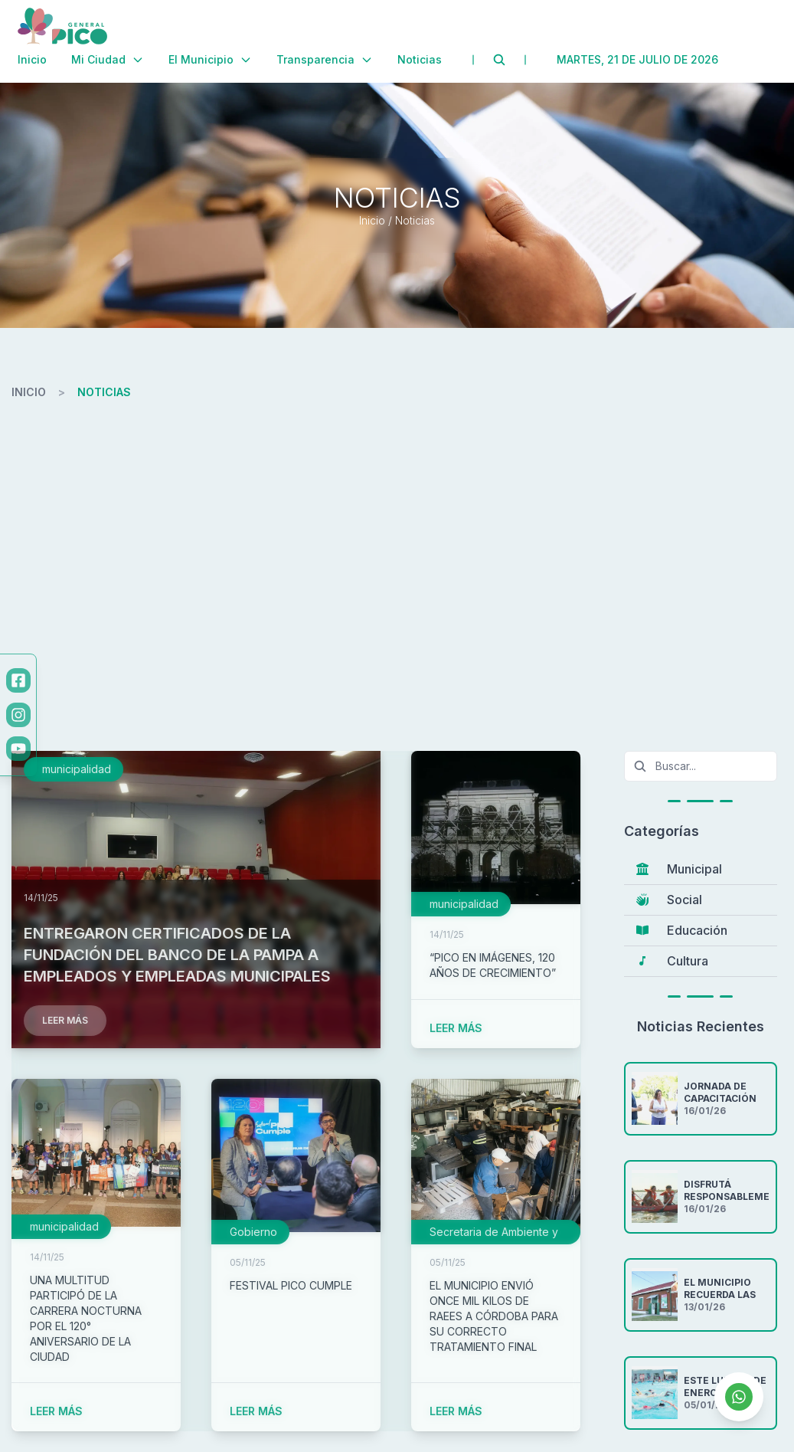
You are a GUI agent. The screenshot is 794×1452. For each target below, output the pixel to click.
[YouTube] (18, 748)
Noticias (419, 59)
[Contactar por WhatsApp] (739, 1397)
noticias (104, 391)
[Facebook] (18, 680)
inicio (28, 391)
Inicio (32, 59)
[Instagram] (18, 715)
